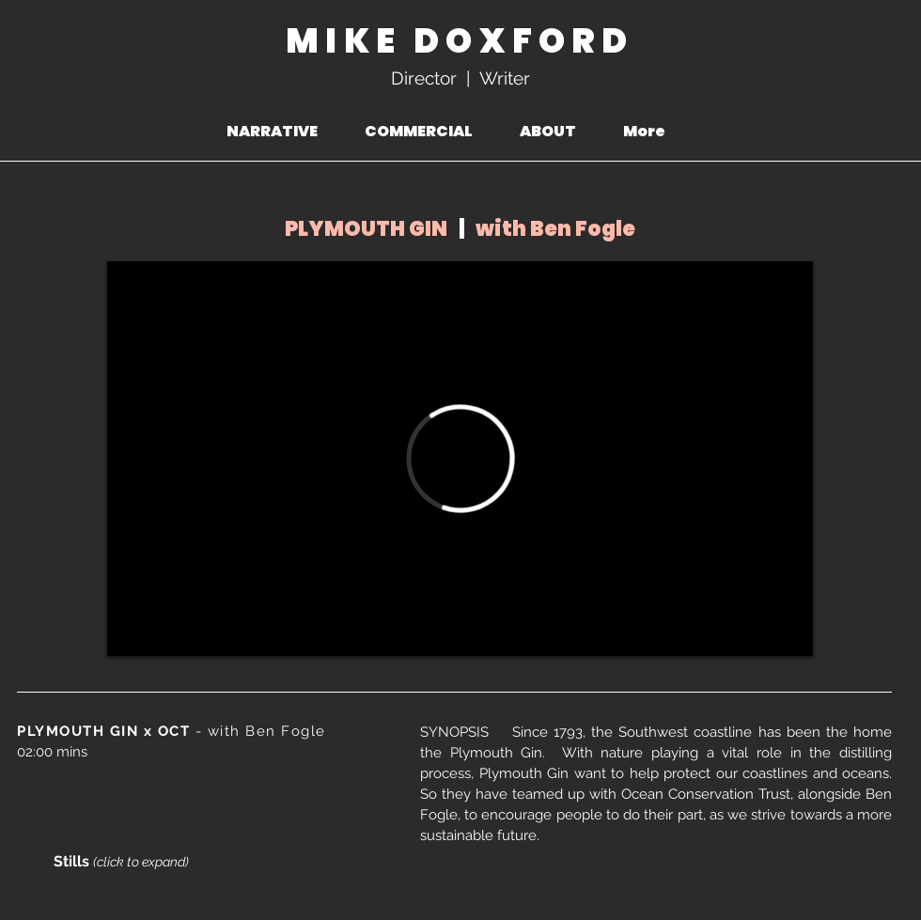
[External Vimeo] (460, 458)
